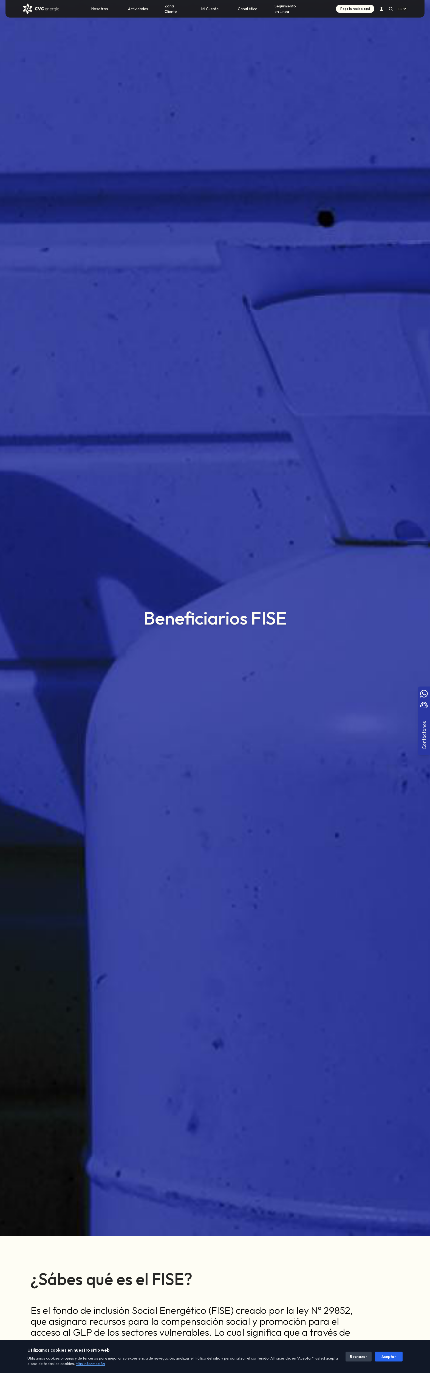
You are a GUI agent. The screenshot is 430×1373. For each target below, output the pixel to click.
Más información (90, 1363)
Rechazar (358, 1356)
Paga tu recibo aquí (355, 9)
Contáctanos (424, 735)
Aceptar (388, 1356)
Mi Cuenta (210, 8)
